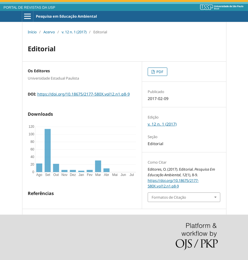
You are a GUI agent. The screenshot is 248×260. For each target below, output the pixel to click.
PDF (159, 71)
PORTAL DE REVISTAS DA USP (29, 8)
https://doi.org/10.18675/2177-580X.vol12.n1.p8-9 (83, 94)
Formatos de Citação (169, 197)
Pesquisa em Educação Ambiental (66, 16)
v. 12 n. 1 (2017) (74, 31)
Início (32, 31)
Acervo (49, 31)
